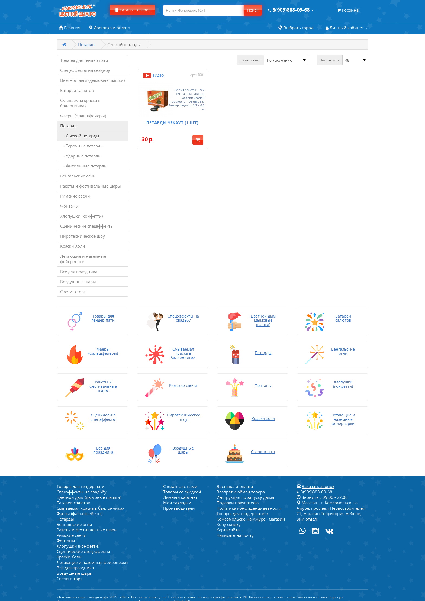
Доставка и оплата (235, 481)
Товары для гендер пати (84, 60)
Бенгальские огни (78, 176)
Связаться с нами (180, 481)
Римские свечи (75, 196)
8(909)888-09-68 (314, 486)
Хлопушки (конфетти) (81, 216)
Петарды (86, 44)
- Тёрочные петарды (82, 145)
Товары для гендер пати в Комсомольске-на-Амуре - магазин (251, 511)
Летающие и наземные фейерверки (83, 258)
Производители (179, 503)
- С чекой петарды (79, 135)
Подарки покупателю (238, 497)
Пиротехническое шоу (82, 236)
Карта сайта (228, 524)
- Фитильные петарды (83, 166)
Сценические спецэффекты (87, 226)
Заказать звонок (318, 481)
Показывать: (330, 60)
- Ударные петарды (80, 156)
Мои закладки (177, 497)
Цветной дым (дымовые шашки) (92, 80)
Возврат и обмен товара (241, 486)
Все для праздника (78, 271)
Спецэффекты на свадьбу (85, 70)
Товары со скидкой (182, 486)
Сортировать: (250, 60)
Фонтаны (69, 206)
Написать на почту (235, 530)
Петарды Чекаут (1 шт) (172, 116)
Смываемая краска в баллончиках (80, 103)
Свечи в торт (73, 291)
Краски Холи (72, 246)
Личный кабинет (180, 492)
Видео (153, 75)
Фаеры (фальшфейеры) (83, 115)
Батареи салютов (77, 90)
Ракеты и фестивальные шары (90, 186)
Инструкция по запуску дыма (245, 492)
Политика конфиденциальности (249, 503)
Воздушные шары (78, 281)
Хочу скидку (229, 519)
